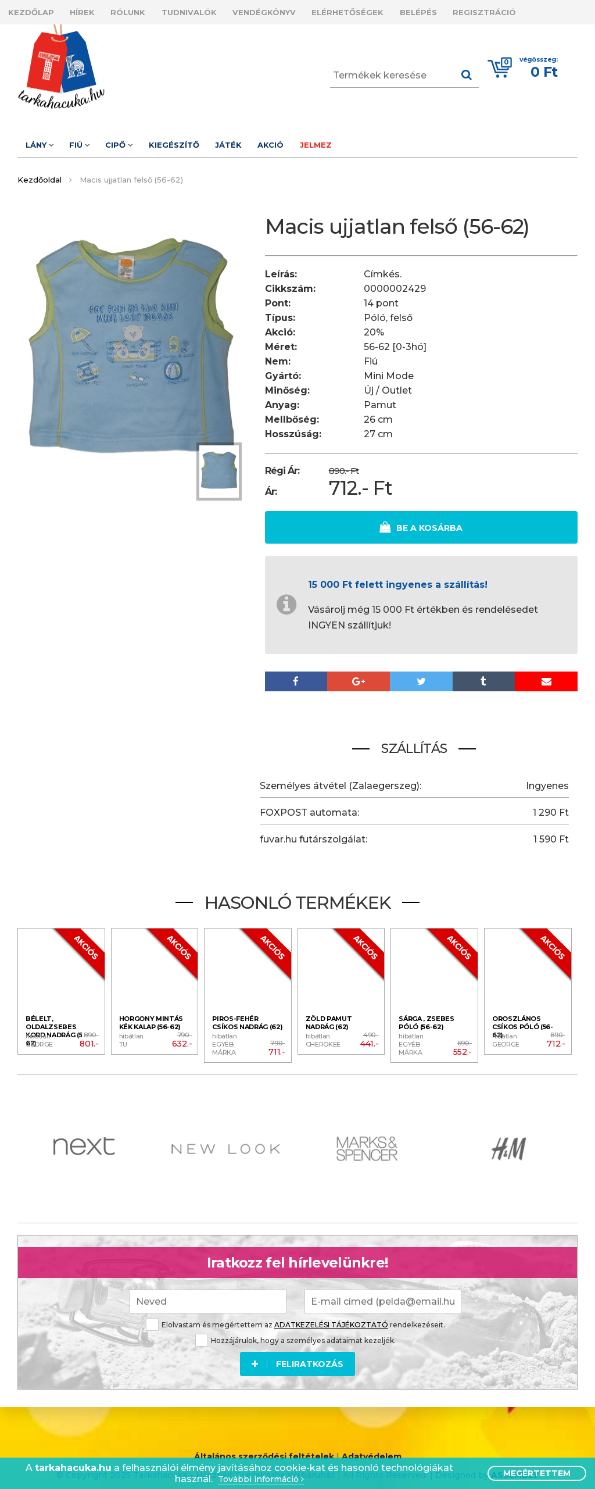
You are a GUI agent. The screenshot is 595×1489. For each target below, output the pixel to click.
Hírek (93, 10)
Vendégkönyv (297, 10)
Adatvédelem (372, 1447)
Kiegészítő (199, 139)
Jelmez (363, 139)
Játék (261, 139)
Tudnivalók (214, 10)
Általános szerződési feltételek (264, 1447)
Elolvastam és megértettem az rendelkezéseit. (295, 1314)
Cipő (137, 139)
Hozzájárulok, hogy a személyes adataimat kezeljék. (295, 1330)
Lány (43, 139)
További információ (261, 1479)
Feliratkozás (297, 1353)
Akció (311, 139)
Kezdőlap (35, 10)
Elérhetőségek (388, 10)
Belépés (466, 10)
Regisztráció (539, 10)
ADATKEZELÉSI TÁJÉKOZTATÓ (331, 1314)
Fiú (90, 139)
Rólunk (146, 10)
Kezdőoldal (39, 172)
